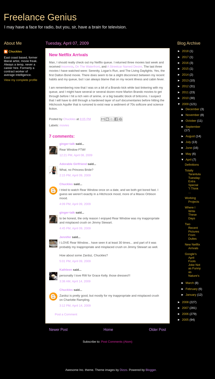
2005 (186, 319)
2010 (186, 98)
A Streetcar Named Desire (124, 66)
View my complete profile (20, 80)
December (193, 109)
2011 (186, 92)
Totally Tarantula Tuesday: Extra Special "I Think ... (192, 181)
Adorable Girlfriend (73, 164)
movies (64, 125)
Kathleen (65, 269)
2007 (186, 308)
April (189, 159)
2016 (186, 63)
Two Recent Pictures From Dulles (192, 231)
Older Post (157, 330)
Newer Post (58, 330)
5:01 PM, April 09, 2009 (75, 261)
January (191, 294)
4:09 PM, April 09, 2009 (75, 204)
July (189, 142)
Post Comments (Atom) (116, 341)
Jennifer (65, 237)
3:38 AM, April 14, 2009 (74, 281)
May (189, 153)
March (190, 283)
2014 (186, 74)
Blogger (151, 370)
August (191, 136)
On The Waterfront (87, 66)
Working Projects (192, 199)
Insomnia (67, 66)
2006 (186, 314)
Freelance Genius (40, 17)
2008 (186, 302)
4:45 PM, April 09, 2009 (75, 228)
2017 (186, 57)
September (193, 126)
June (189, 147)
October (191, 120)
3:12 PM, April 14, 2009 (75, 305)
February (192, 289)
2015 (186, 68)
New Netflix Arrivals (192, 246)
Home (108, 330)
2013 (186, 80)
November (193, 115)
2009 (186, 104)
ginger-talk (67, 144)
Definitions (192, 164)
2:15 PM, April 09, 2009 (75, 175)
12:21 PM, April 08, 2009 (75, 155)
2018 (186, 51)
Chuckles (66, 184)
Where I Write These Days (191, 213)
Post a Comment (66, 314)
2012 (186, 86)
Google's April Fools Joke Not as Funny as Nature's (192, 264)
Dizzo (123, 370)
